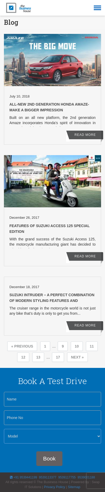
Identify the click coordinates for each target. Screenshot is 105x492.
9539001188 (86, 477)
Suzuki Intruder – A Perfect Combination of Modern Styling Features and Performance (51, 300)
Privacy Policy (54, 487)
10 (77, 346)
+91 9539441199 (23, 477)
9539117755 (67, 477)
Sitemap (74, 487)
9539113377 (47, 477)
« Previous (22, 346)
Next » (77, 357)
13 (38, 357)
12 (23, 357)
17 (58, 357)
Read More (85, 135)
